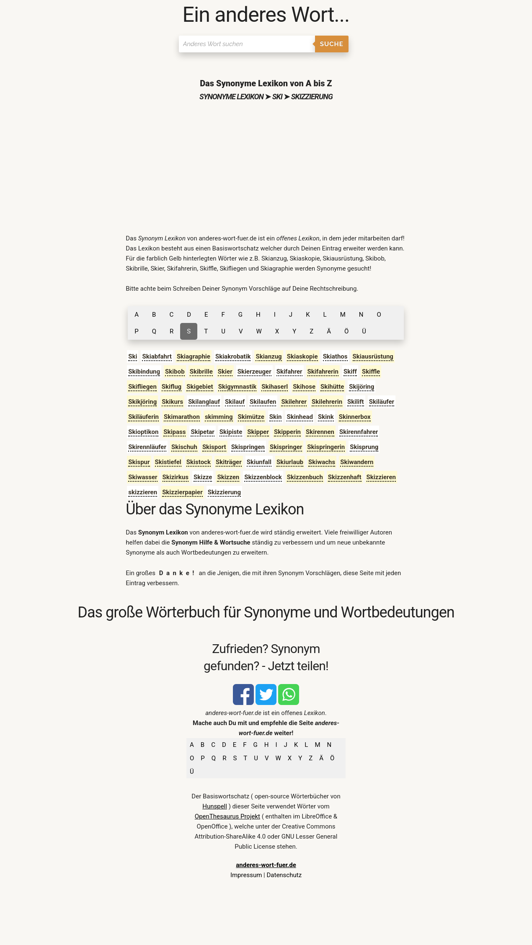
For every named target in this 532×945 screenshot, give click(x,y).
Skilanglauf (204, 401)
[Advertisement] (266, 170)
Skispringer (286, 447)
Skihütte (332, 386)
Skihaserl (274, 386)
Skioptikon (143, 432)
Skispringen (248, 447)
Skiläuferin (143, 417)
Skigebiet (199, 386)
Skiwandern (356, 462)
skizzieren (142, 492)
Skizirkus (176, 477)
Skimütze (251, 417)
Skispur (139, 462)
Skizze (203, 477)
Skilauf (235, 401)
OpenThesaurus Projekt (227, 816)
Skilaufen (263, 401)
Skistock (198, 462)
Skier (225, 371)
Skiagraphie (193, 356)
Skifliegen (142, 386)
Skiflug (171, 386)
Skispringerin (326, 447)
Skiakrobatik (233, 356)
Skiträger (229, 462)
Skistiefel (168, 462)
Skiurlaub (289, 462)
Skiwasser (142, 477)
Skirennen (320, 432)
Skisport (214, 447)
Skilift (355, 401)
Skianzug (268, 356)
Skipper (258, 432)
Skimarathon (182, 417)
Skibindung (144, 371)
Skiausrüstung (373, 356)
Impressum (246, 875)
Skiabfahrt (156, 356)
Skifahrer (289, 371)
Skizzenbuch (305, 477)
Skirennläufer (147, 447)
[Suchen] (247, 44)
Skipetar (202, 432)
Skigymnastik (237, 386)
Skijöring (361, 386)
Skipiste (231, 432)
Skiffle (371, 371)
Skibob (175, 371)
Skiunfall (259, 462)
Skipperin (287, 432)
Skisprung (364, 447)
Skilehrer (294, 401)
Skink (326, 417)
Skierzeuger (254, 371)
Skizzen (228, 477)
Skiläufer (381, 401)
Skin (275, 417)
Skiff (350, 371)
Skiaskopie (302, 356)
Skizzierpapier (182, 492)
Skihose (304, 386)
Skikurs (172, 401)
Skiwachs (321, 462)
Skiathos (335, 356)
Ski (132, 356)
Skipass (174, 432)
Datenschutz (284, 875)
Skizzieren (381, 477)
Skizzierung (224, 492)
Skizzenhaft (345, 477)
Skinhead (300, 417)
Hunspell (214, 806)
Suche (331, 44)
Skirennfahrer (358, 432)
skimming (219, 417)
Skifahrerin (322, 371)
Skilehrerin (327, 401)
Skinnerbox (355, 417)
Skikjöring (142, 401)
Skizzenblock (263, 477)
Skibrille (201, 371)
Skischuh (184, 447)
